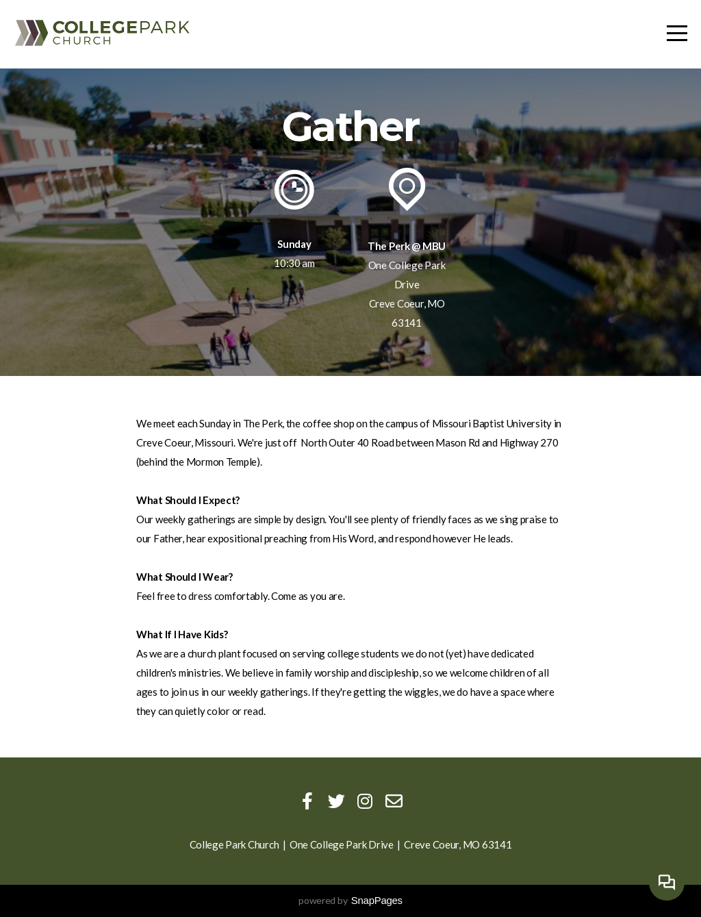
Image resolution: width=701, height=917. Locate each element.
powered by (350, 900)
